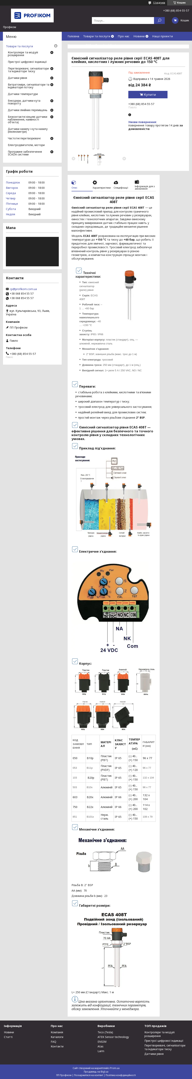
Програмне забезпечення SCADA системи (25, 153)
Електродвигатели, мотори (26, 145)
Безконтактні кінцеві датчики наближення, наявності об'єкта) (27, 119)
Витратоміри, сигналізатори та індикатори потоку (28, 86)
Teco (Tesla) (105, 1032)
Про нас (124, 36)
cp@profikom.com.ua (23, 289)
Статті (8, 1037)
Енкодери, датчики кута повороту (24, 102)
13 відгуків (159, 2)
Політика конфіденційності (121, 1075)
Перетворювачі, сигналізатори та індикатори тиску (28, 70)
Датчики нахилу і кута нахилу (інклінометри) (28, 130)
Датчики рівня (17, 78)
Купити (150, 94)
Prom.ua (115, 1068)
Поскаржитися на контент (88, 1075)
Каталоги (57, 1037)
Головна (73, 36)
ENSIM (102, 1041)
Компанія (57, 1032)
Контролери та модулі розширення (23, 54)
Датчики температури (23, 94)
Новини (139, 36)
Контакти (75, 45)
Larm (101, 1051)
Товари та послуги (96, 36)
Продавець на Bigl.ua (96, 1071)
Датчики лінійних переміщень (27, 110)
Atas (100, 1046)
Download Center (107, 45)
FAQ (88, 45)
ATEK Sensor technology (113, 1037)
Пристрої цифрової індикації (27, 62)
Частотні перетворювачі (24, 138)
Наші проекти (162, 36)
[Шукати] (159, 20)
